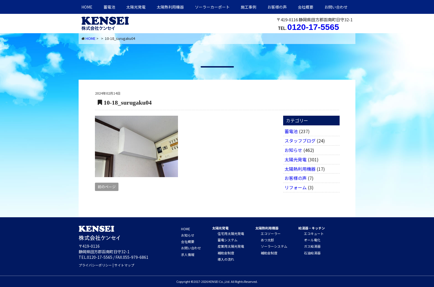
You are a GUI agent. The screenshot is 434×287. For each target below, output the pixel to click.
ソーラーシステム (274, 246)
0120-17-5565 (313, 27)
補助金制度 (226, 252)
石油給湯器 (312, 252)
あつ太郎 (267, 239)
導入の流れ (226, 259)
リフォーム (296, 187)
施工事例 (248, 7)
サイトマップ (124, 265)
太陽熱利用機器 (300, 169)
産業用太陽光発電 (231, 246)
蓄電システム (227, 239)
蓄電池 (109, 7)
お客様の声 (277, 7)
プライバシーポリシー (95, 265)
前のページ (107, 186)
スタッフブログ (300, 140)
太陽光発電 (136, 7)
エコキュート (314, 233)
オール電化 (312, 239)
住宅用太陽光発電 (231, 233)
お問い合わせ (336, 7)
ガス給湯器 (312, 246)
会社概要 (305, 7)
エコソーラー (271, 233)
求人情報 (187, 254)
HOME (86, 7)
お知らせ (293, 150)
